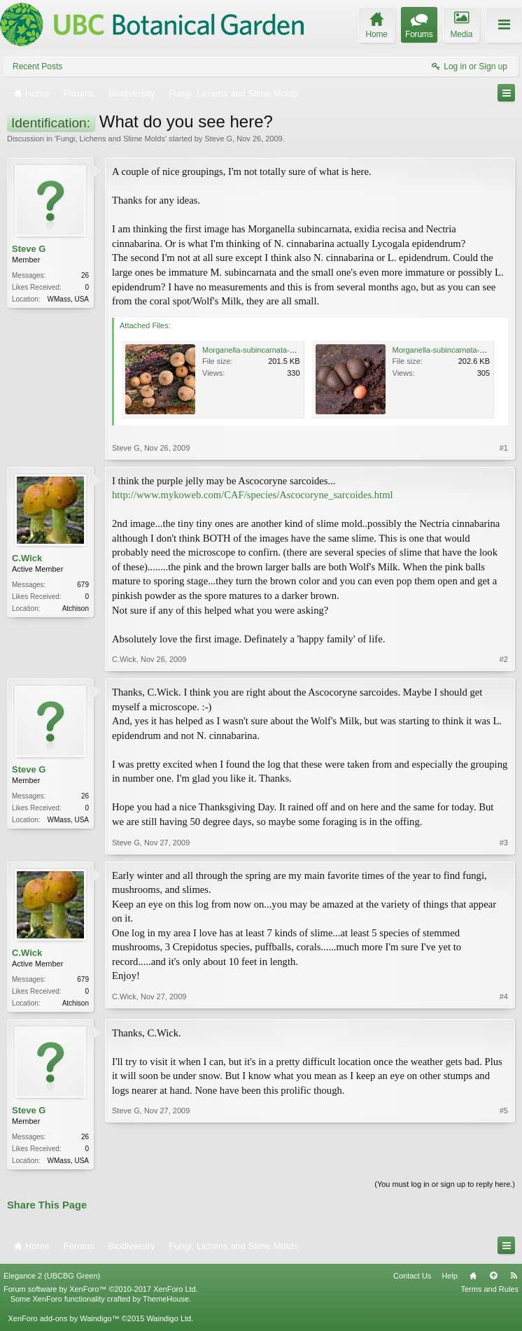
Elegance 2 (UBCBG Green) (51, 1278)
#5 (504, 1160)
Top (493, 1278)
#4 (504, 1001)
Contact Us (412, 1278)
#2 (504, 659)
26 (85, 275)
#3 (504, 842)
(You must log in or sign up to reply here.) (444, 1187)
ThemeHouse (166, 1301)
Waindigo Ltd (168, 1321)
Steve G (218, 138)
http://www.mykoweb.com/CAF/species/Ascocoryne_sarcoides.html (252, 494)
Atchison (75, 608)
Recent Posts (37, 66)
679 (83, 585)
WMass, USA (68, 299)
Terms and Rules (489, 1292)
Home (473, 1278)
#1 (504, 448)
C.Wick (27, 558)
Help (450, 1278)
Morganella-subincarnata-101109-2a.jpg (270, 350)
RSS (514, 1278)
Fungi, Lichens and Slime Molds (110, 138)
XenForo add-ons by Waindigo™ (63, 1321)
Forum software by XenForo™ (100, 1292)
